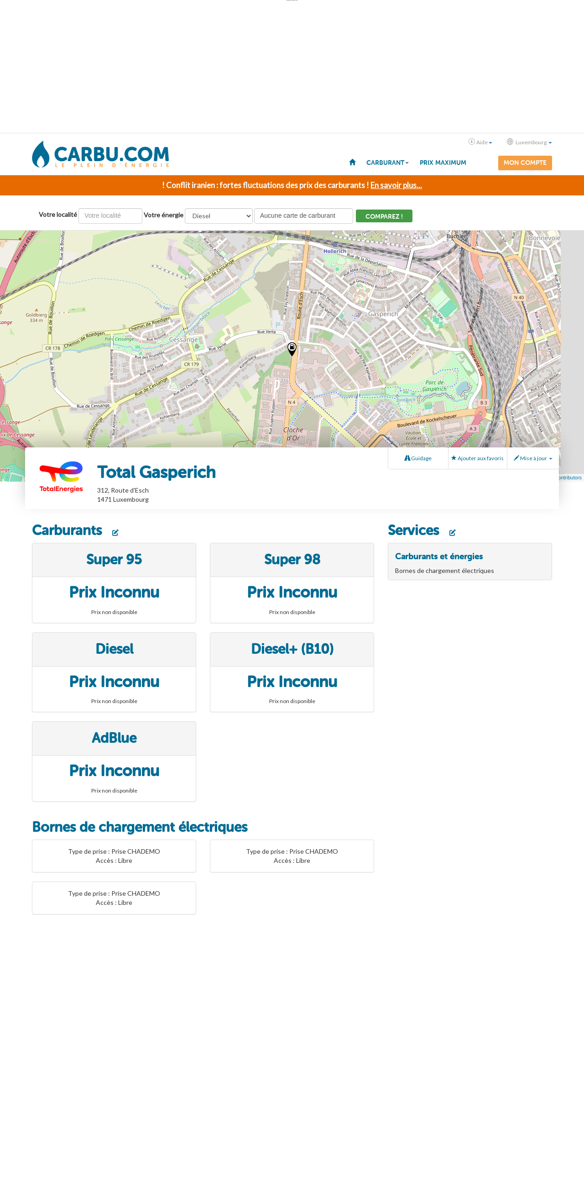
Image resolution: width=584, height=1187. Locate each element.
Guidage (418, 458)
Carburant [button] (387, 163)
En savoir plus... (396, 185)
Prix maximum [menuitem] (443, 163)
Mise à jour (533, 458)
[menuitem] (352, 162)
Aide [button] (480, 142)
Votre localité (58, 214)
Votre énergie (163, 215)
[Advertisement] (292, 67)
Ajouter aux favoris (477, 458)
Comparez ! (384, 217)
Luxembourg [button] (529, 142)
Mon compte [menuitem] (525, 163)
